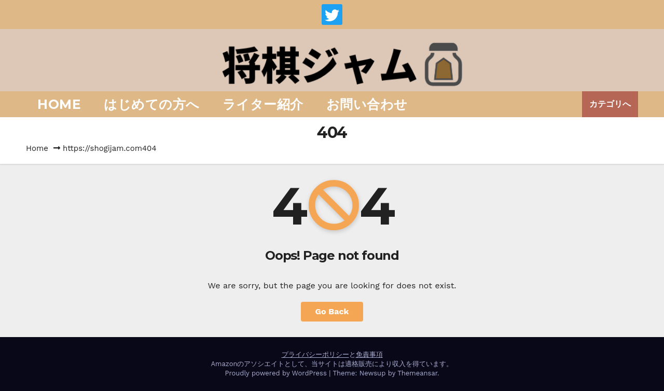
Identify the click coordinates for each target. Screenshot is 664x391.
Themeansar (417, 373)
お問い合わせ (367, 104)
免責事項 (369, 354)
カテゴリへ (610, 104)
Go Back (332, 311)
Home (59, 104)
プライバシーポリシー (315, 354)
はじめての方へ (152, 104)
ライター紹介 (263, 104)
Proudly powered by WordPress (277, 373)
